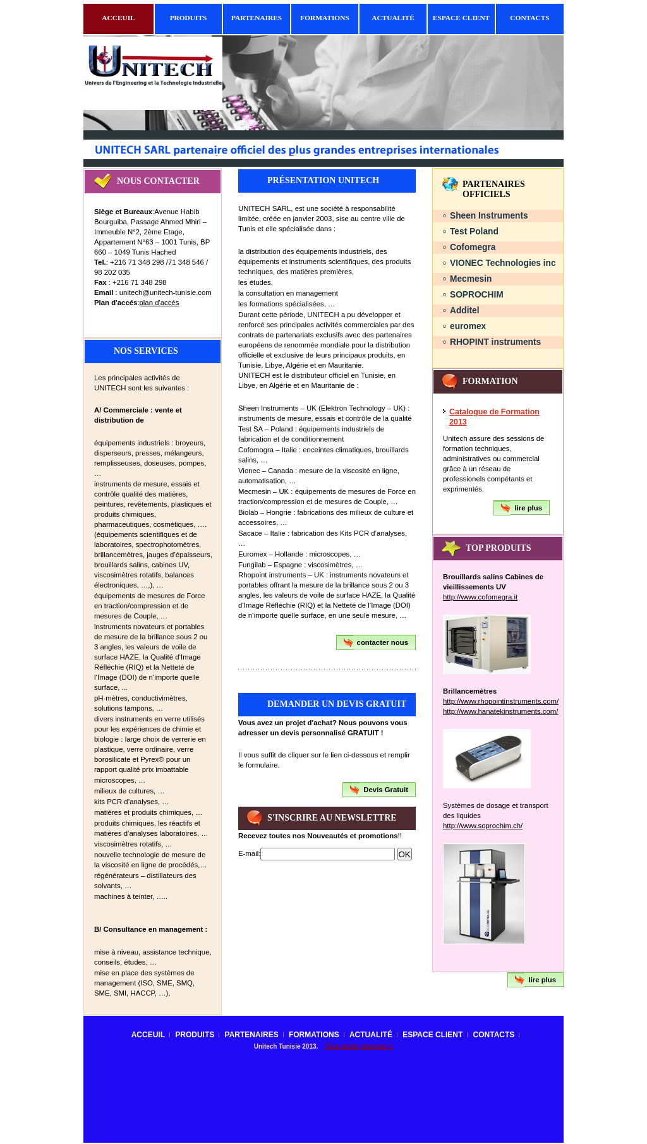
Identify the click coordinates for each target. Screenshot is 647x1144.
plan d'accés (159, 302)
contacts (529, 17)
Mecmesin (471, 279)
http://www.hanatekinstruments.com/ (500, 711)
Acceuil (118, 17)
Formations (324, 17)
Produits (188, 17)
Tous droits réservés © (359, 1046)
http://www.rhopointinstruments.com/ (501, 701)
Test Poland (474, 231)
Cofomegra (473, 247)
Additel (465, 310)
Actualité (393, 17)
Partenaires (256, 17)
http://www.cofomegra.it (480, 597)
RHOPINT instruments (495, 342)
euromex (468, 326)
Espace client (461, 17)
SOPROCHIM (477, 294)
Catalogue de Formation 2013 (494, 416)
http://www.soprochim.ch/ (483, 825)
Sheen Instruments (489, 215)
